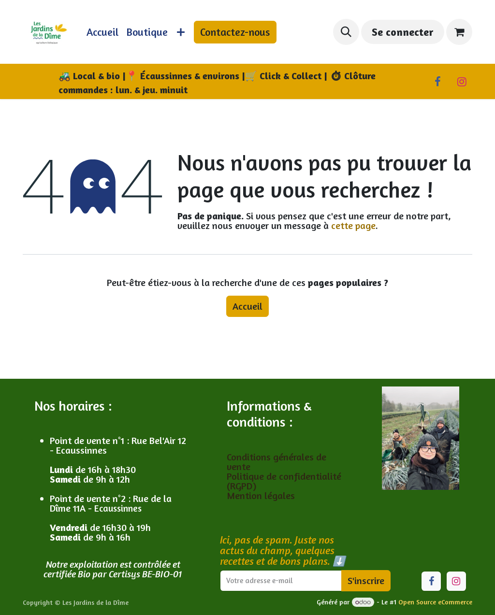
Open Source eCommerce (435, 602)
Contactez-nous (235, 32)
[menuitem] (102, 32)
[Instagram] (461, 81)
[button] (346, 32)
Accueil (247, 306)
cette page (353, 225)
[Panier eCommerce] (459, 32)
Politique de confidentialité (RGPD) (284, 481)
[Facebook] (437, 81)
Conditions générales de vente (276, 461)
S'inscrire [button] (366, 580)
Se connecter (402, 32)
